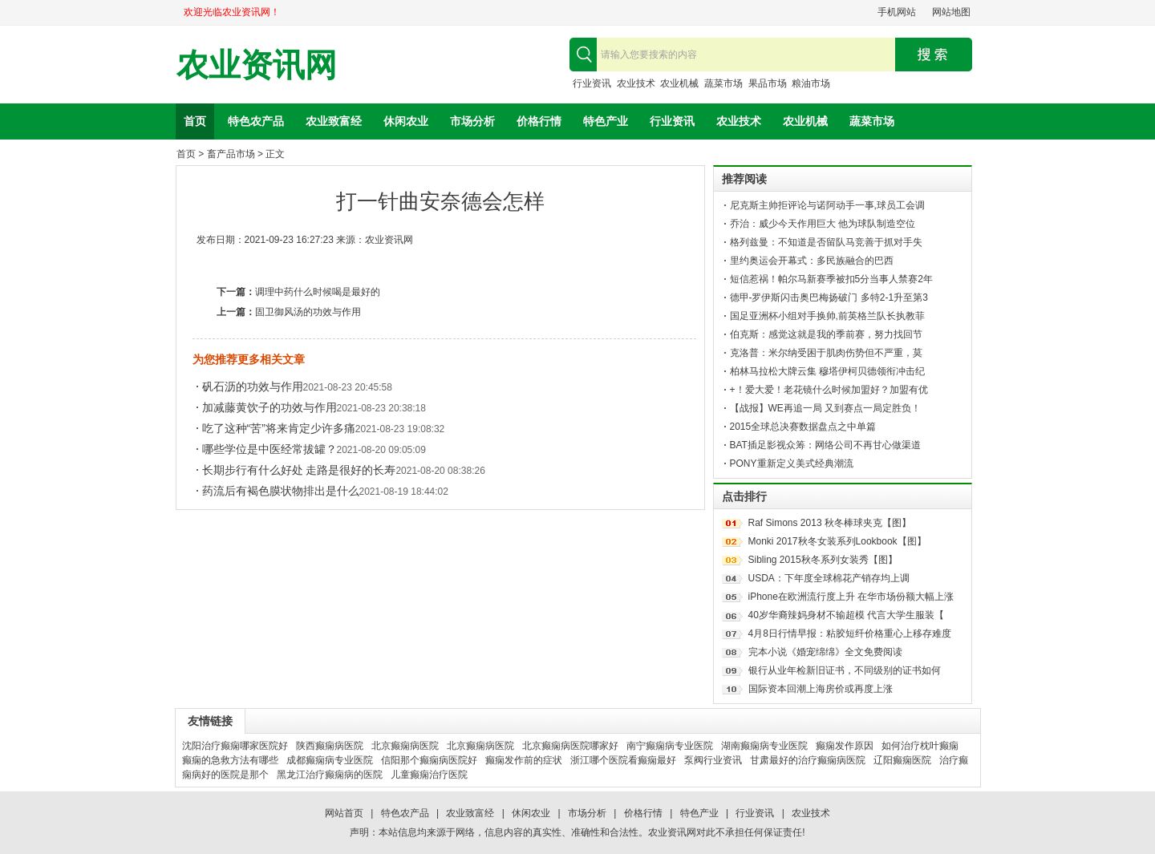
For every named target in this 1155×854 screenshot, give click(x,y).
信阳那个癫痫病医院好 (429, 760)
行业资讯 (592, 83)
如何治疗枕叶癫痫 (919, 745)
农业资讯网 (256, 65)
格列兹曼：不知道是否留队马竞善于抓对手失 (826, 242)
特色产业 (605, 121)
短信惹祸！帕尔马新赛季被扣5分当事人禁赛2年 (831, 279)
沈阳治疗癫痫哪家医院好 (235, 745)
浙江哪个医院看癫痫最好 (623, 760)
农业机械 (679, 83)
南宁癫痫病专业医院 (669, 745)
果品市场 (767, 83)
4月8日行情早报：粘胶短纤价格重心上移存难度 (849, 633)
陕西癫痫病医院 (329, 745)
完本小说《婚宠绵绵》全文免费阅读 (825, 652)
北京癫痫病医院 (405, 745)
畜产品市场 (231, 154)
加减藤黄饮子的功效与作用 (269, 407)
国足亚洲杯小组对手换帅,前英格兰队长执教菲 (827, 316)
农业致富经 (334, 121)
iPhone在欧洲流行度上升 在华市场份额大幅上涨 (851, 596)
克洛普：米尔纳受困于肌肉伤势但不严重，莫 (826, 352)
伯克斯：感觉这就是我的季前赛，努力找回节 (826, 334)
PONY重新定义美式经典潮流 (791, 463)
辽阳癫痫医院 (902, 760)
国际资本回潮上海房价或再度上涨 (820, 688)
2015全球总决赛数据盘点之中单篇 (803, 426)
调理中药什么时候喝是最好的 (317, 291)
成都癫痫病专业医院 (329, 760)
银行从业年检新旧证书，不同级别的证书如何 (844, 670)
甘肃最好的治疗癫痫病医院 (807, 760)
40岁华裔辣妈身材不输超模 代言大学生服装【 (846, 615)
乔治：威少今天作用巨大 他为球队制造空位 (822, 223)
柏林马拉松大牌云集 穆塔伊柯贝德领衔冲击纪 (827, 371)
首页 (195, 121)
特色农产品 (256, 121)
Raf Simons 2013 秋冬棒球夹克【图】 (829, 522)
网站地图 (951, 12)
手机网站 (896, 12)
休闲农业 (405, 121)
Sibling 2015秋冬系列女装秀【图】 (823, 559)
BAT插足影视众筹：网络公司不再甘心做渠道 (825, 445)
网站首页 (344, 813)
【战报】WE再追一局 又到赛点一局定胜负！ (826, 408)
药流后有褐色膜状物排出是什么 (280, 490)
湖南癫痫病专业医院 (764, 745)
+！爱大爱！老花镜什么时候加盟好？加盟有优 (829, 389)
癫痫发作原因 (844, 745)
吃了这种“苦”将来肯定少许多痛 (278, 428)
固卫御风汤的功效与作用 (308, 312)
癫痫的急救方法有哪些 (230, 760)
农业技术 (636, 83)
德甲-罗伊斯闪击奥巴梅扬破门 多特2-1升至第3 (829, 297)
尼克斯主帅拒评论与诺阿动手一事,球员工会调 (827, 205)
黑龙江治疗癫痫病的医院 (330, 774)
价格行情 (539, 121)
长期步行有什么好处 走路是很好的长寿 (299, 469)
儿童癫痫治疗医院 (429, 774)
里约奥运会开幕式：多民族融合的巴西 (812, 260)
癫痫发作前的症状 (523, 760)
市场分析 (472, 121)
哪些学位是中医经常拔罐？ (269, 449)
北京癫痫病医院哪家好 (570, 745)
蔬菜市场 (723, 83)
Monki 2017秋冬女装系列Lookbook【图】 (837, 541)
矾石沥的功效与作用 (252, 386)
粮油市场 (811, 83)
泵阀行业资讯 (713, 760)
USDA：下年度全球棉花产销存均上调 (829, 578)
